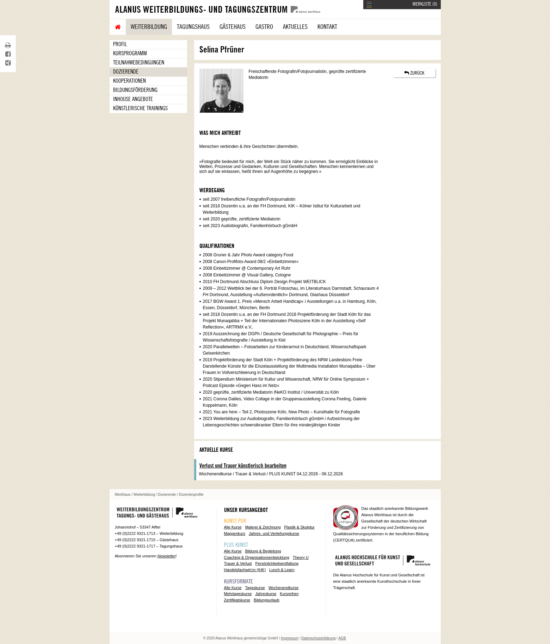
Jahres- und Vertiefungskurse (274, 533)
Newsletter (166, 556)
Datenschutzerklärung (318, 638)
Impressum (289, 638)
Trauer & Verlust (238, 563)
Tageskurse (255, 588)
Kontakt (327, 27)
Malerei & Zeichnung (263, 527)
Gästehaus (233, 27)
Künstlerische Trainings (140, 108)
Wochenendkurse (283, 588)
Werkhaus (123, 494)
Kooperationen (129, 81)
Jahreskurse (265, 594)
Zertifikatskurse (237, 600)
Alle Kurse (233, 527)
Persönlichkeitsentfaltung (276, 563)
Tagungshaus (193, 27)
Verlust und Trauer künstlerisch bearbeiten (242, 466)
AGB (342, 638)
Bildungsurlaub (266, 600)
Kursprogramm (130, 53)
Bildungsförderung (135, 90)
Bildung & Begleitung (263, 551)
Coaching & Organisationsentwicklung (256, 557)
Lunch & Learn (282, 570)
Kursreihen (289, 594)
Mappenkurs (235, 533)
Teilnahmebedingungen (138, 62)
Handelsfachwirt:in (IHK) (245, 570)
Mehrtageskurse (238, 594)
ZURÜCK (414, 73)
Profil (120, 44)
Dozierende (125, 72)
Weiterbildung (149, 27)
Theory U (301, 557)
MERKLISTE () (425, 4)
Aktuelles (295, 27)
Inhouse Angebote (133, 99)
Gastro (264, 27)
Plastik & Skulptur (299, 527)
